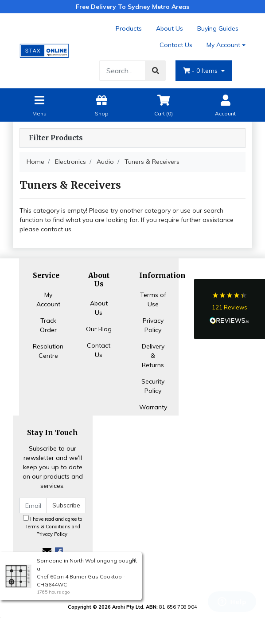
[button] (229, 309)
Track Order (48, 325)
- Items (201, 71)
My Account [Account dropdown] (223, 45)
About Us (169, 28)
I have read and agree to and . (52, 526)
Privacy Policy (153, 325)
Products (129, 28)
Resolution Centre (48, 351)
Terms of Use (153, 299)
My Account (48, 299)
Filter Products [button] (56, 138)
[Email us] (47, 551)
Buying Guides (217, 28)
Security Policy (152, 386)
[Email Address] (33, 505)
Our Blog (99, 329)
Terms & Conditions (47, 526)
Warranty (153, 407)
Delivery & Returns (153, 355)
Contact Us (176, 45)
